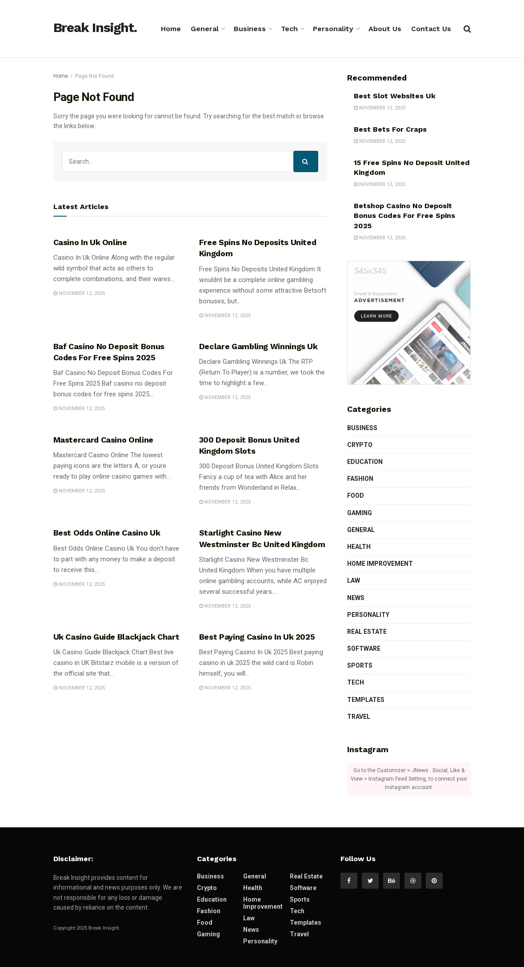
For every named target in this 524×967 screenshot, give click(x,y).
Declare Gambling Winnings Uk (258, 346)
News (355, 597)
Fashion (360, 478)
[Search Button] (305, 161)
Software (363, 648)
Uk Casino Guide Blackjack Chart (116, 636)
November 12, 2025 (79, 293)
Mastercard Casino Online (103, 439)
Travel (358, 716)
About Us (384, 28)
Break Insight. (95, 28)
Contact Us (431, 28)
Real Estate (367, 631)
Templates (365, 699)
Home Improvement (380, 563)
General (205, 28)
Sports (359, 665)
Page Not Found (94, 76)
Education (365, 461)
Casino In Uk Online (90, 242)
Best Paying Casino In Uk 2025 (257, 636)
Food (355, 495)
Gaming (359, 512)
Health (359, 546)
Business (250, 28)
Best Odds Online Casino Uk (106, 532)
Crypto (359, 444)
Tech (289, 28)
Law (353, 580)
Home (171, 28)
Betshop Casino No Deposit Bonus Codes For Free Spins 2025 (404, 215)
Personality (333, 28)
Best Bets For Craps (390, 129)
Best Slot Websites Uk (395, 96)
